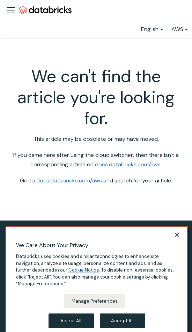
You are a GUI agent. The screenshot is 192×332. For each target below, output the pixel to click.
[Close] (177, 239)
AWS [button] (177, 29)
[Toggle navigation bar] (11, 10)
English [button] (149, 29)
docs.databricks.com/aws (128, 164)
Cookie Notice (83, 274)
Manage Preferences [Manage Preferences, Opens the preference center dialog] (95, 305)
